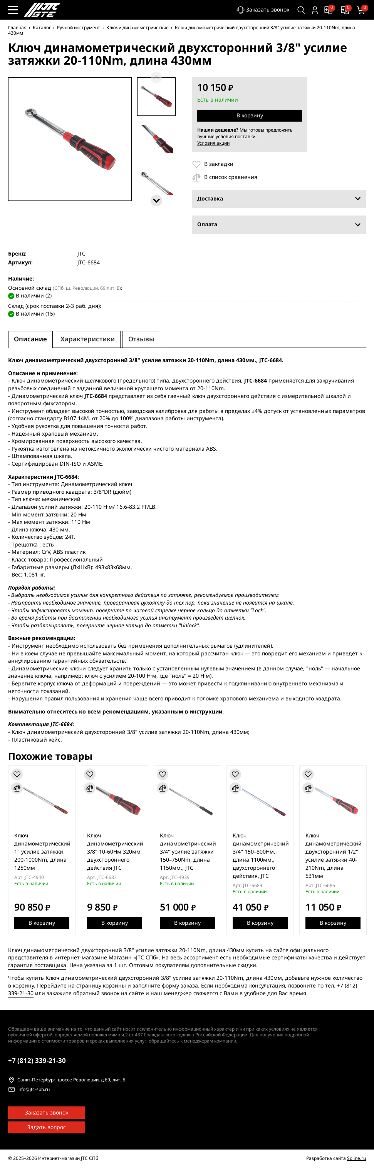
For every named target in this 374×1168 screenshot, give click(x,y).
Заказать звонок (263, 10)
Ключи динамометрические (137, 27)
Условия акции (213, 142)
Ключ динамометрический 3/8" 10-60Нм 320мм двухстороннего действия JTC (115, 852)
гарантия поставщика (37, 965)
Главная (17, 27)
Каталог (42, 27)
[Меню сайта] (13, 10)
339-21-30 (37, 1061)
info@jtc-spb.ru (33, 1090)
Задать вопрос (46, 1127)
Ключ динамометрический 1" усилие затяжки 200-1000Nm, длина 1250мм (42, 852)
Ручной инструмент (78, 27)
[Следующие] (156, 200)
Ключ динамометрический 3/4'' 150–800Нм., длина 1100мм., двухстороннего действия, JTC (261, 856)
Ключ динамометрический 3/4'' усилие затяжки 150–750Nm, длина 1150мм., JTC (188, 852)
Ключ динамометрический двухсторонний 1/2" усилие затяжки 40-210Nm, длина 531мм (333, 856)
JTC (81, 253)
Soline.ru (356, 1158)
